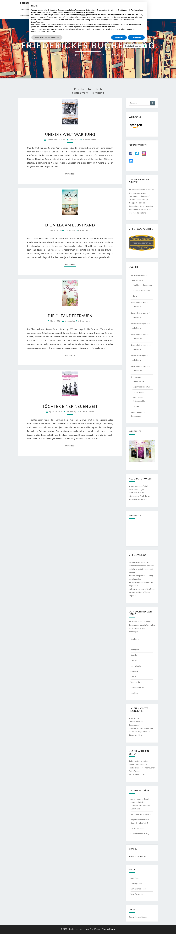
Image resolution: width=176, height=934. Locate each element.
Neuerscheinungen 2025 (140, 355)
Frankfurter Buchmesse (142, 285)
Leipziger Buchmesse (141, 290)
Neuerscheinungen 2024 (140, 345)
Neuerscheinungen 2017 (140, 302)
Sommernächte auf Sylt (140, 833)
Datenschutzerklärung (138, 917)
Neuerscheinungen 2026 (140, 366)
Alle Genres (137, 338)
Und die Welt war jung (70, 134)
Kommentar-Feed (138, 889)
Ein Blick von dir (137, 828)
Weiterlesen (70, 174)
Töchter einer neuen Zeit (70, 406)
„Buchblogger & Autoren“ (139, 196)
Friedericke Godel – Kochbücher (142, 768)
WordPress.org (137, 894)
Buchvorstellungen (139, 275)
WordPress (95, 929)
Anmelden (135, 878)
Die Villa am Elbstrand (70, 225)
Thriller (135, 406)
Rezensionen (136, 377)
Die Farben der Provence (141, 814)
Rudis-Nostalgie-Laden (138, 761)
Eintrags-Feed (136, 883)
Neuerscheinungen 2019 (140, 313)
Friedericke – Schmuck (138, 764)
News (134, 296)
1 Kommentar (89, 140)
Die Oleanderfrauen (70, 315)
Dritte (83, 15)
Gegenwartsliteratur (141, 387)
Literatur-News (137, 280)
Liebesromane (138, 392)
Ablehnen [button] (119, 37)
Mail (146, 499)
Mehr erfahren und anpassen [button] (47, 37)
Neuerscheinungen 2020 (140, 323)
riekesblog (74, 140)
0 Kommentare (85, 230)
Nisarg (112, 929)
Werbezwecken (37, 20)
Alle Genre (136, 306)
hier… (140, 735)
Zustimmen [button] (136, 37)
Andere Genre (138, 381)
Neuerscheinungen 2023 (140, 334)
